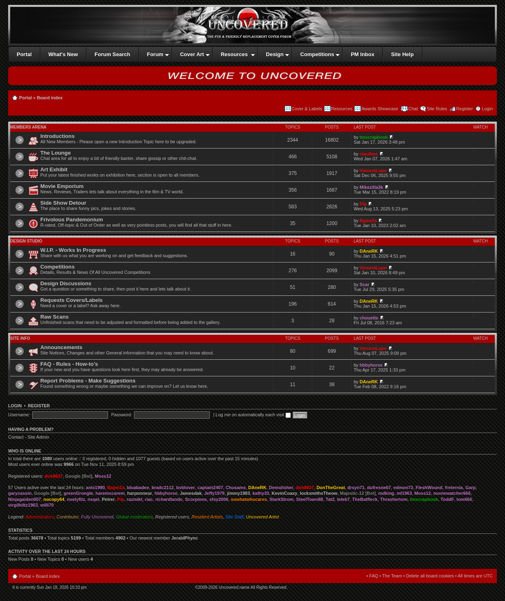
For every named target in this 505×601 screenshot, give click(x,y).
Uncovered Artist (262, 516)
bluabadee (138, 487)
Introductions (57, 136)
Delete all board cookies (430, 575)
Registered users (172, 516)
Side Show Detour (63, 203)
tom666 (464, 499)
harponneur (139, 493)
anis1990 (95, 487)
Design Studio (26, 241)
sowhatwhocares (249, 499)
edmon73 (403, 487)
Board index (50, 97)
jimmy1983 (238, 493)
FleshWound (429, 487)
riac (149, 499)
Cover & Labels (307, 108)
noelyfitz (76, 499)
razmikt (135, 499)
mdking (386, 493)
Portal (25, 97)
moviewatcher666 (452, 493)
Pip (363, 203)
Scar (364, 284)
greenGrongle (78, 493)
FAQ (373, 575)
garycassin (19, 493)
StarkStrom (282, 499)
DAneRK (369, 251)
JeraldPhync (184, 537)
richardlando (168, 499)
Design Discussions (65, 283)
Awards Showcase (379, 108)
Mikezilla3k (371, 187)
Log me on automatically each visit (252, 414)
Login (487, 108)
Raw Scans (54, 317)
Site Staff (234, 516)
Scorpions (196, 499)
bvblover (185, 487)
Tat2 (330, 499)
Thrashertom (393, 499)
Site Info (20, 338)
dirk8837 (53, 476)
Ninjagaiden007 (24, 499)
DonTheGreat (330, 487)
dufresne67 (379, 487)
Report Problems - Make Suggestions (88, 381)
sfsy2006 (218, 499)
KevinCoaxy (284, 493)
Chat (412, 108)
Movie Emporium (61, 186)
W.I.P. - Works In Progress (73, 250)
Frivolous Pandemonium (71, 219)
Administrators (39, 516)
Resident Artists (207, 516)
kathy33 (261, 493)
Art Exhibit (54, 169)
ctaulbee (369, 153)
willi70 (47, 505)
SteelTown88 (309, 499)
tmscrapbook (374, 137)
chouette (369, 317)
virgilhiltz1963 (23, 505)
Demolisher (281, 487)
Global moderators (134, 516)
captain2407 (210, 487)
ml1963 (404, 493)
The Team (392, 575)
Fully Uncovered (97, 516)
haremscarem (110, 493)
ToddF (447, 499)
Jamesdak (191, 493)
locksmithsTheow (318, 493)
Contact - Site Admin (28, 437)
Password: (121, 414)
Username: (19, 414)
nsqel (93, 499)
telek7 (343, 499)
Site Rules (437, 108)
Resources (342, 108)
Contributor (68, 516)
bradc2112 (162, 487)
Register (464, 108)
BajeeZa (368, 220)
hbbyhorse (371, 365)
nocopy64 (54, 499)
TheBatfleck (365, 499)
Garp (470, 487)
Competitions (57, 267)
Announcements (61, 347)
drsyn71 (355, 487)
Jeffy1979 (214, 493)
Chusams (236, 487)
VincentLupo (373, 170)
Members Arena (28, 127)
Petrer (108, 499)
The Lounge (55, 153)
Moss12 (103, 476)
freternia (454, 487)
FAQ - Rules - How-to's (69, 364)
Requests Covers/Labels (71, 300)
